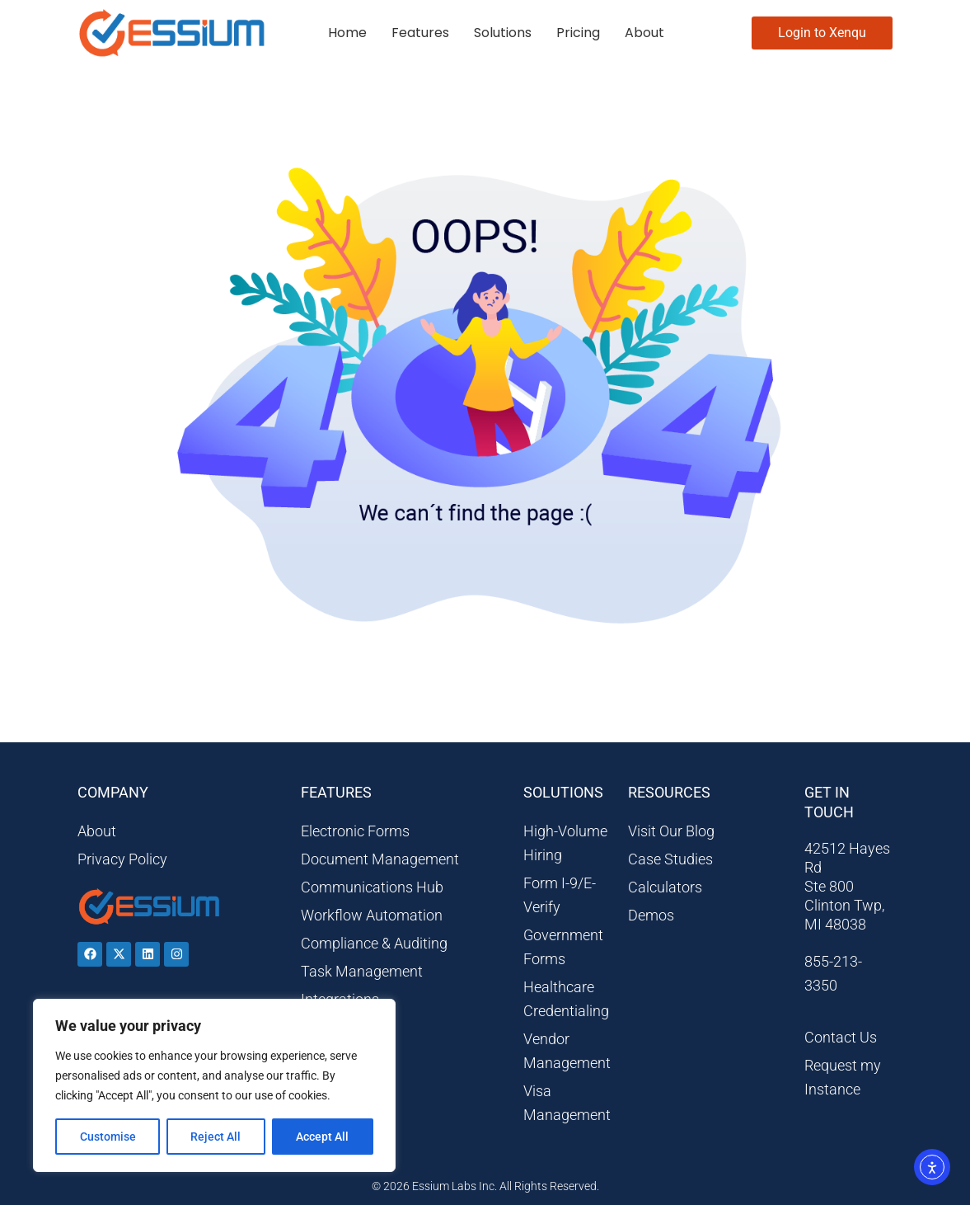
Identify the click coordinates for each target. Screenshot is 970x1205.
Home (347, 32)
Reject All (216, 1136)
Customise (108, 1136)
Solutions (503, 32)
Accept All (323, 1136)
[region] (214, 1085)
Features (420, 32)
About (644, 32)
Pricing (578, 32)
